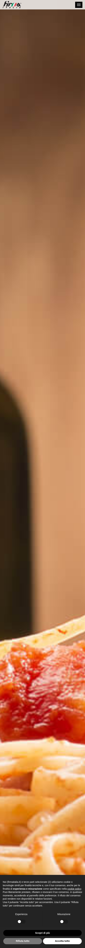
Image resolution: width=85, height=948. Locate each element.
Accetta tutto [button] (62, 941)
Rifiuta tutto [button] (23, 941)
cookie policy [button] (74, 888)
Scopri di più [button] (42, 933)
